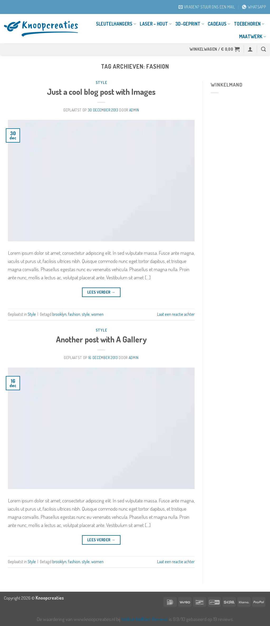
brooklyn (59, 314)
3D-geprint (189, 24)
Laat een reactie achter (176, 314)
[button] (215, 49)
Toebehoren (249, 24)
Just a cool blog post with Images (101, 91)
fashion (74, 314)
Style (101, 82)
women (97, 314)
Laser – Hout (156, 24)
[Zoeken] (263, 49)
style (86, 314)
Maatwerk (252, 36)
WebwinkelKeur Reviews (144, 619)
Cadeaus (219, 24)
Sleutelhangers (116, 24)
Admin (134, 110)
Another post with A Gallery (101, 339)
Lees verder (101, 292)
